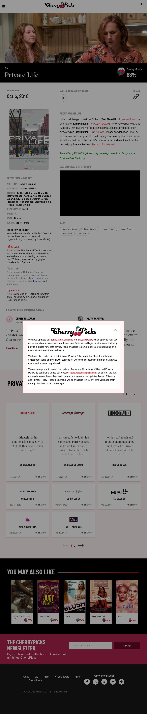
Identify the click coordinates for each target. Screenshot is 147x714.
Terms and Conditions (62, 339)
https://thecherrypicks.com (83, 372)
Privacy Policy (85, 339)
